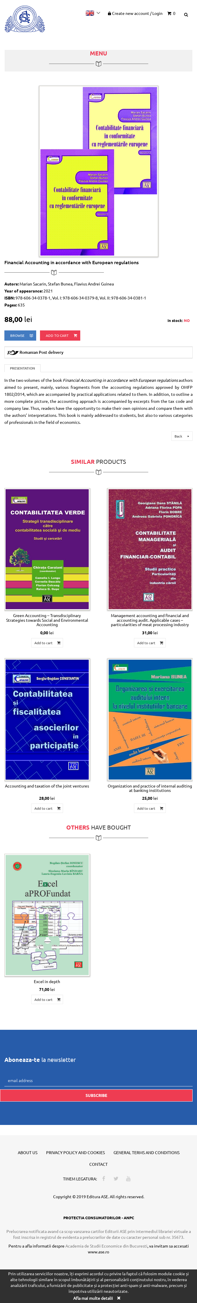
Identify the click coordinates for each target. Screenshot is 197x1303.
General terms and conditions (146, 1152)
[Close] (119, 1298)
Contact (98, 1164)
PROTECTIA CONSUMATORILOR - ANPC (98, 1217)
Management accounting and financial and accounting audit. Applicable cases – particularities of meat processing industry (150, 620)
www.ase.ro (98, 1251)
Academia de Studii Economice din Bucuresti (106, 1245)
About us (27, 1152)
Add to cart (62, 335)
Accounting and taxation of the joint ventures (47, 785)
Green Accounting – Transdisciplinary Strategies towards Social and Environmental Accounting (47, 620)
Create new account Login (135, 13)
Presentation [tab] (22, 368)
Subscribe (96, 1095)
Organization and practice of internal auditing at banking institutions (150, 788)
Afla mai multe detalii (93, 1298)
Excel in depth (47, 981)
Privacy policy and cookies (75, 1152)
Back (183, 436)
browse (22, 335)
